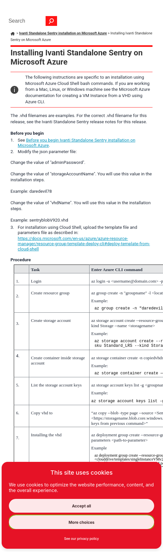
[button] (51, 21)
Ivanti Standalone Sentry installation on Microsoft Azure (63, 33)
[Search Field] (31, 21)
